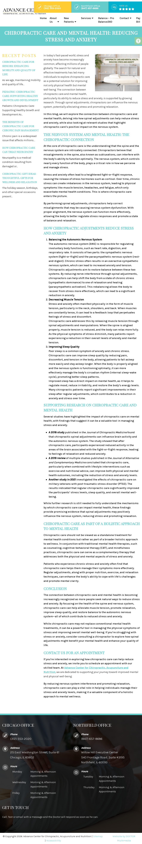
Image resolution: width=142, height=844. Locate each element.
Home (43, 18)
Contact (124, 18)
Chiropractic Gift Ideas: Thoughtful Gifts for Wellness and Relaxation (19, 178)
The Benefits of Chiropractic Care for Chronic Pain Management (20, 126)
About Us (53, 20)
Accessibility (53, 840)
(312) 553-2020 (20, 739)
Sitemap (98, 836)
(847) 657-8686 (91, 739)
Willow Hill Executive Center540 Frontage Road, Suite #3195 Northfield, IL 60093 (103, 757)
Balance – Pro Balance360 (106, 20)
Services (86, 18)
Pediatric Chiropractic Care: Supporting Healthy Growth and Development (20, 96)
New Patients (69, 20)
